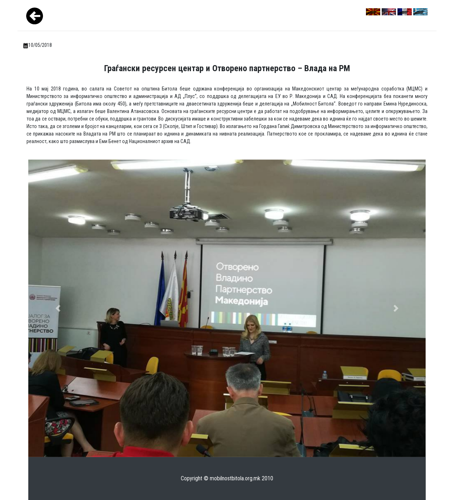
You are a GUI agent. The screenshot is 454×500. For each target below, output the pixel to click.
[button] (58, 308)
